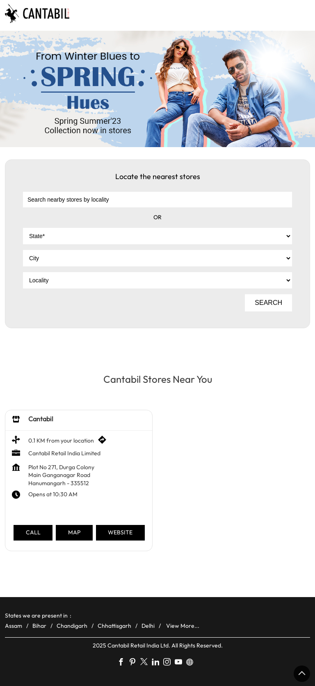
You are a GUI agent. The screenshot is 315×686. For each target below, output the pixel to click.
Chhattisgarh (114, 625)
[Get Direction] (104, 441)
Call (33, 532)
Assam (13, 625)
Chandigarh (72, 625)
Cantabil (40, 419)
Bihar (39, 625)
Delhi (148, 625)
